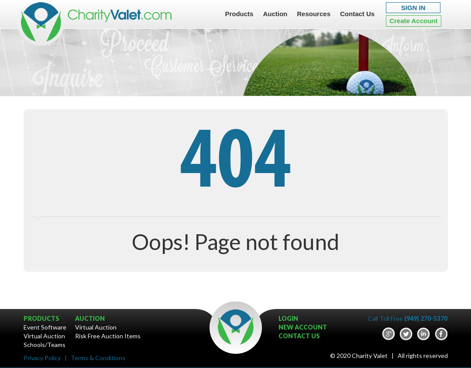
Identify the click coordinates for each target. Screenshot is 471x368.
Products (239, 13)
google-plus (388, 333)
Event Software (45, 327)
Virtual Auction (44, 336)
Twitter (406, 333)
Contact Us (357, 13)
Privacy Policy (42, 357)
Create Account (413, 20)
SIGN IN (413, 7)
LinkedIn (423, 333)
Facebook (440, 333)
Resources (313, 13)
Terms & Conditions (98, 357)
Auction (275, 13)
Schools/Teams (44, 344)
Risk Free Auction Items (108, 336)
